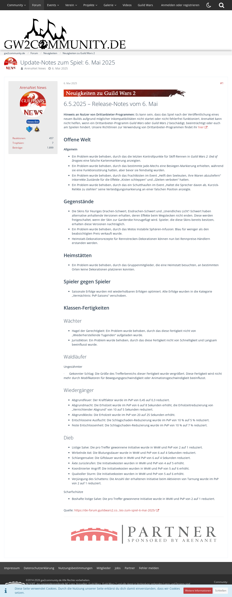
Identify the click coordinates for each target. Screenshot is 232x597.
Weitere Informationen (198, 590)
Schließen (220, 590)
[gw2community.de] (116, 33)
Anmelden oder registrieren (180, 5)
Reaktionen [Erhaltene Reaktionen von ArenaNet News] (18, 138)
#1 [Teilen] (222, 83)
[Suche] (221, 5)
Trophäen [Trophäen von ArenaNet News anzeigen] (18, 143)
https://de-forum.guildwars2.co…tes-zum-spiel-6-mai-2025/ (114, 510)
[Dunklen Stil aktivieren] (209, 5)
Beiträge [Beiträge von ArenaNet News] (17, 147)
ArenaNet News (35, 68)
